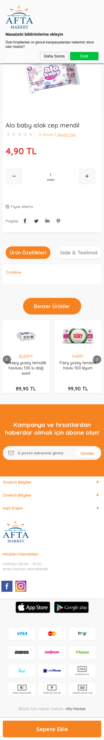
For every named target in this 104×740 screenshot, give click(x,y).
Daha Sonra (54, 56)
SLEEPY (26, 356)
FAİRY (77, 356)
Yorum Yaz (66, 134)
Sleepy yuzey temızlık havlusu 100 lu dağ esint (26, 368)
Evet (84, 56)
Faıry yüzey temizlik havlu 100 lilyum (78, 365)
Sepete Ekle (52, 729)
